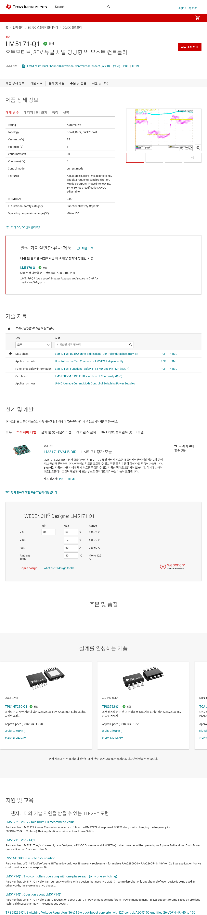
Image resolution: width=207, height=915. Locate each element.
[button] (9, 18)
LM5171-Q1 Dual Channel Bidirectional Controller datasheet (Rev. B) (68, 66)
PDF (125, 66)
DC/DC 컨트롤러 (72, 27)
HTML (136, 66)
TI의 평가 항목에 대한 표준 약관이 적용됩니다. (32, 492)
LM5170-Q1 (28, 268)
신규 (8, 36)
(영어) (116, 66)
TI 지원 (69, 858)
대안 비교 (87, 248)
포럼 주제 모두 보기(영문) (24, 839)
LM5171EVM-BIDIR (60, 452)
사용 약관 (119, 850)
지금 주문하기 (189, 47)
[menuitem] (186, 18)
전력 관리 (18, 27)
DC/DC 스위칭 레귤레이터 (43, 27)
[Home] (26, 7)
